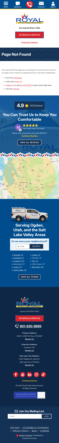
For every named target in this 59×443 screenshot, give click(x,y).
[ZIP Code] (23, 246)
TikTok (43, 374)
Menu (6, 7)
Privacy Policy (23, 396)
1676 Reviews (36, 105)
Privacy (39, 397)
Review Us (29, 339)
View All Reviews (29, 142)
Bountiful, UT (18, 255)
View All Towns (29, 277)
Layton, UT (17, 267)
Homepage (17, 78)
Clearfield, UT (18, 258)
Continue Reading (29, 136)
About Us (18, 81)
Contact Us (10, 85)
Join (46, 416)
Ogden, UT (36, 255)
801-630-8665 (29, 4)
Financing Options (29, 42)
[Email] (29, 416)
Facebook (15, 374)
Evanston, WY (18, 261)
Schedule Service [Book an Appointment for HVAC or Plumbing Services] (29, 34)
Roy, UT (35, 261)
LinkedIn (29, 374)
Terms (43, 397)
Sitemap (16, 89)
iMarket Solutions (26, 435)
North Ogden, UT (19, 270)
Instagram (36, 374)
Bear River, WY (38, 267)
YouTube (22, 374)
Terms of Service (30, 396)
